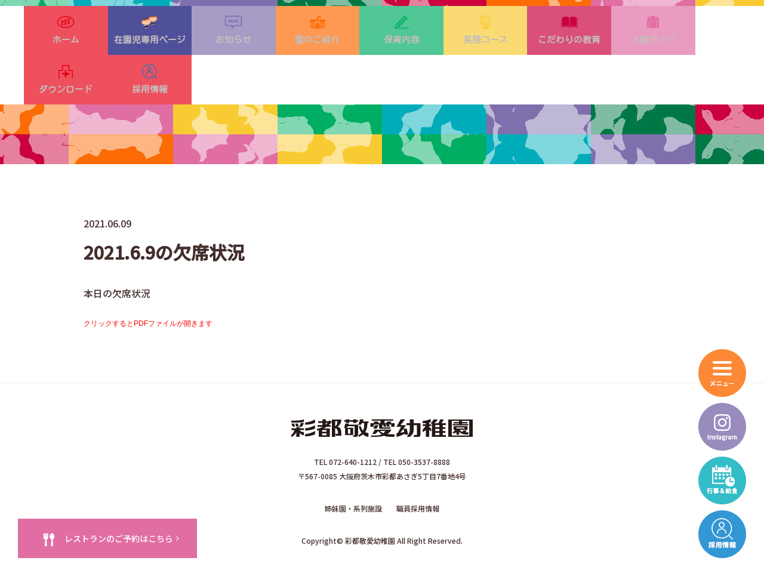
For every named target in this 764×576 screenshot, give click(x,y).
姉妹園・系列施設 (353, 483)
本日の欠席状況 (117, 271)
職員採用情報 (417, 483)
